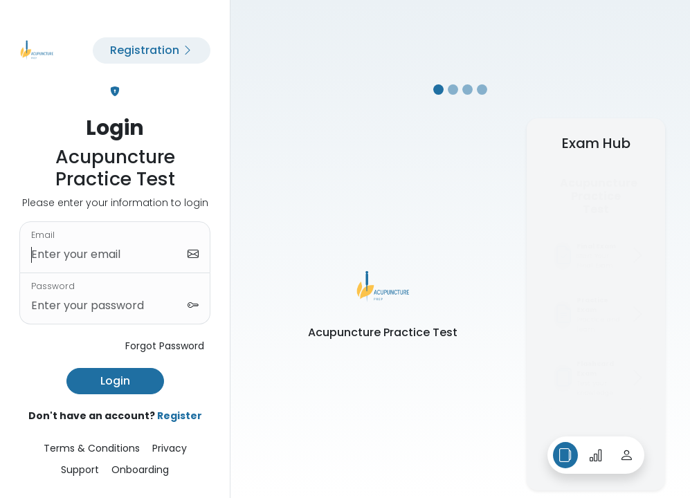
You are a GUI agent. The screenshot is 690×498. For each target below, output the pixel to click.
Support (80, 470)
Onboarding (140, 470)
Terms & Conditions (92, 448)
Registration (151, 50)
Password (53, 286)
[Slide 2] (453, 89)
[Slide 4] (482, 89)
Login (115, 381)
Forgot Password (164, 346)
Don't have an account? (115, 416)
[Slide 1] (438, 89)
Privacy (169, 448)
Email (43, 235)
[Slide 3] (467, 89)
